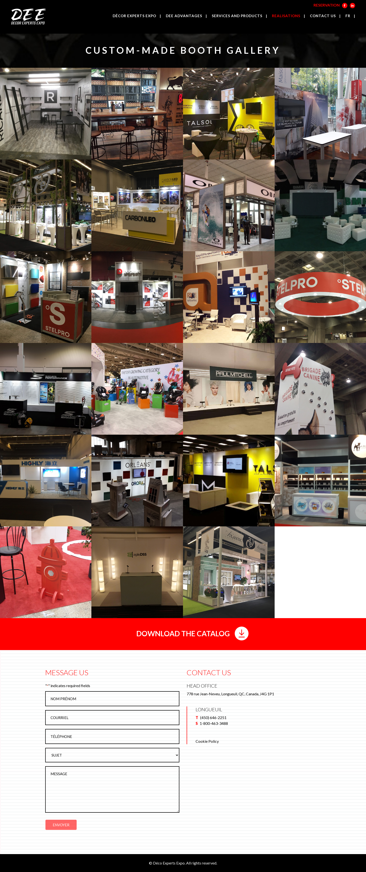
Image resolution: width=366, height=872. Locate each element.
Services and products (237, 16)
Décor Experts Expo (134, 16)
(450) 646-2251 (213, 717)
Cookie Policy (207, 741)
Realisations (286, 16)
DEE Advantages (184, 16)
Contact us (323, 16)
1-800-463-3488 (214, 723)
